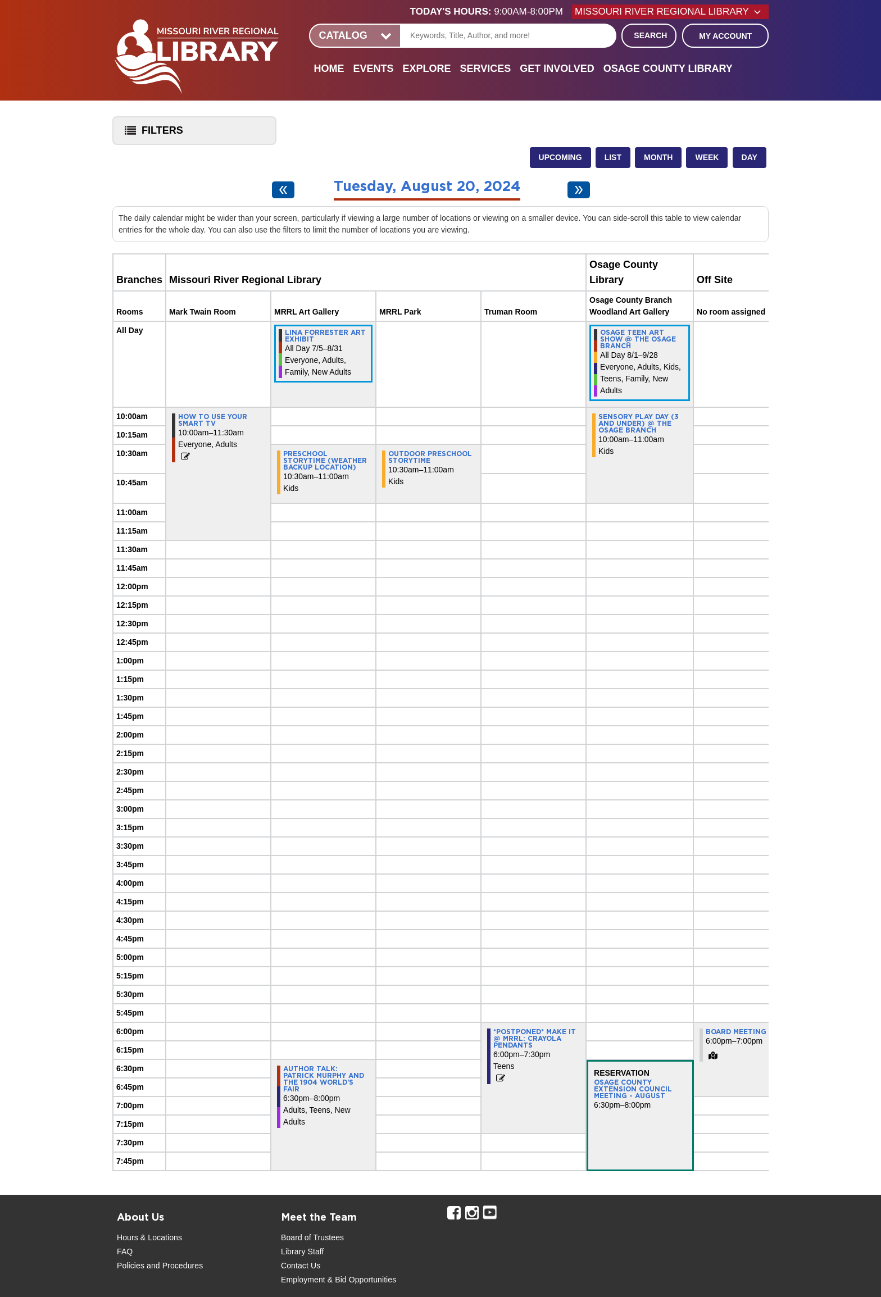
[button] (491, 11)
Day (749, 157)
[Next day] (578, 189)
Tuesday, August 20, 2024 (427, 187)
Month (658, 157)
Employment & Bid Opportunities (338, 1279)
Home (329, 68)
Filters (151, 134)
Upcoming (560, 157)
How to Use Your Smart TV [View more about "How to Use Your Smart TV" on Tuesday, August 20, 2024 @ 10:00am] (212, 420)
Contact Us (300, 1265)
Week (707, 157)
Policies (130, 1265)
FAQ (125, 1251)
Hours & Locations (149, 1237)
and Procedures (173, 1265)
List (613, 157)
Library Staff (302, 1251)
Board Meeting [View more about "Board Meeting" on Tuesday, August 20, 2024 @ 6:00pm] (736, 1032)
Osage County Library (668, 68)
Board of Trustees (312, 1237)
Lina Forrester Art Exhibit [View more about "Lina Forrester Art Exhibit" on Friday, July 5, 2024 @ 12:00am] (325, 336)
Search (650, 35)
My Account (725, 35)
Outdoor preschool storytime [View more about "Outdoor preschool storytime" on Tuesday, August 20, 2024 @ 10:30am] (430, 457)
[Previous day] (283, 189)
